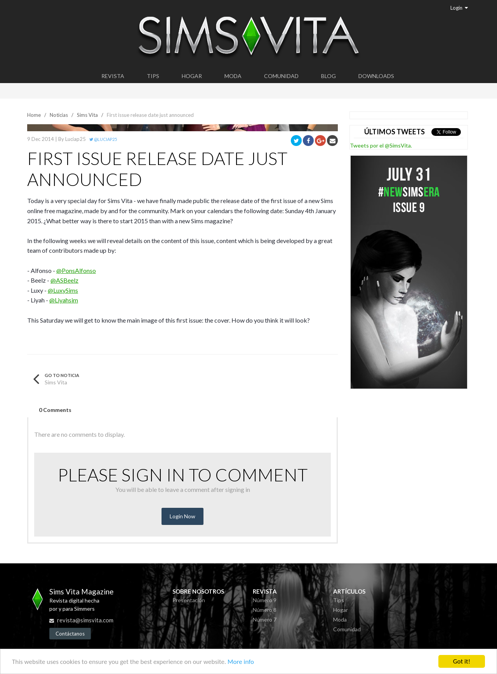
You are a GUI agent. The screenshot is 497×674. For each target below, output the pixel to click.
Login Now (182, 516)
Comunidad (281, 76)
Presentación (188, 600)
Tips (153, 76)
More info (241, 662)
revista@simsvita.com (85, 620)
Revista (112, 76)
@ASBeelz (64, 280)
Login (459, 8)
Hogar (192, 76)
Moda (233, 76)
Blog (328, 76)
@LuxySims (63, 290)
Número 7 (264, 619)
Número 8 (264, 609)
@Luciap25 (103, 139)
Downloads (376, 76)
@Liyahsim (63, 300)
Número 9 (264, 600)
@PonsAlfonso (76, 270)
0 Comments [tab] (55, 409)
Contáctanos (70, 634)
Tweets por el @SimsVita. (381, 145)
